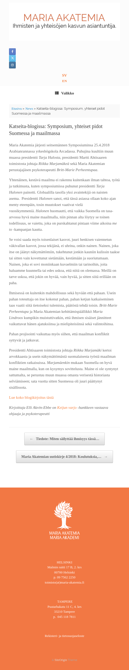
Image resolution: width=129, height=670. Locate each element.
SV (64, 75)
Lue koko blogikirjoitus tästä (31, 397)
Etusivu (17, 108)
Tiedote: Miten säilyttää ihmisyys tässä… (64, 439)
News (29, 108)
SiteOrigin (61, 659)
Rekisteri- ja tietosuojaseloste (64, 636)
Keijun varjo (66, 407)
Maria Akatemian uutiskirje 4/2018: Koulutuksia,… (64, 456)
